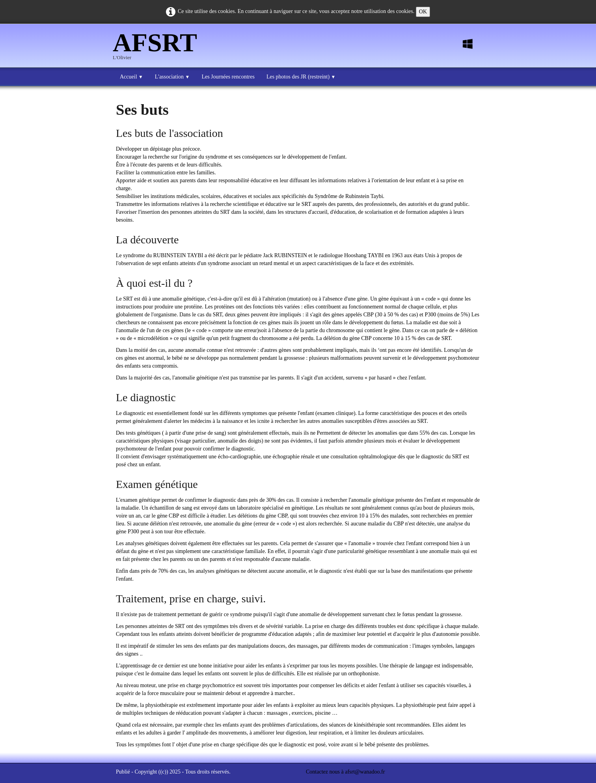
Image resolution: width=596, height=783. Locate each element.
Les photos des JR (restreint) (300, 77)
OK (423, 12)
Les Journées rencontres (228, 77)
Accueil (131, 77)
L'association (172, 77)
